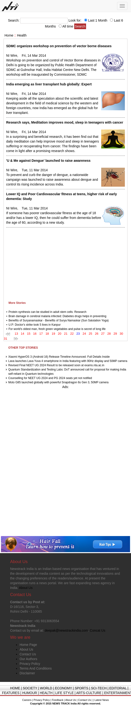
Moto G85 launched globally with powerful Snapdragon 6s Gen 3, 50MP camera (58, 382)
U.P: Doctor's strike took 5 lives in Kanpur (35, 324)
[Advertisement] (63, 263)
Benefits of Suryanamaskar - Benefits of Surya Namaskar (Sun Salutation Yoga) (59, 320)
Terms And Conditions (36, 668)
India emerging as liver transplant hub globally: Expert (49, 84)
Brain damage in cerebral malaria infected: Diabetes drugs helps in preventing (57, 316)
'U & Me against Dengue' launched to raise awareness (48, 160)
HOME (15, 688)
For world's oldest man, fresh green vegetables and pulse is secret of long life (57, 329)
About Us (26, 649)
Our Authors (28, 659)
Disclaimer (27, 673)
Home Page (28, 645)
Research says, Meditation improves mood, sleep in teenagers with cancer (64, 122)
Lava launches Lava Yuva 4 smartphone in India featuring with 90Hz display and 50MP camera (67, 361)
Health (21, 35)
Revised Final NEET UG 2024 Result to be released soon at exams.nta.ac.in (56, 365)
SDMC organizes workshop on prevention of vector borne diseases (59, 46)
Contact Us (28, 654)
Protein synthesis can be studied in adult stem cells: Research (48, 312)
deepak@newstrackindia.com (66, 630)
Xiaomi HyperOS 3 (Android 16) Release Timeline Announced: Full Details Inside (59, 356)
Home (8, 35)
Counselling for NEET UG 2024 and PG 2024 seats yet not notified (50, 378)
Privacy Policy (30, 664)
